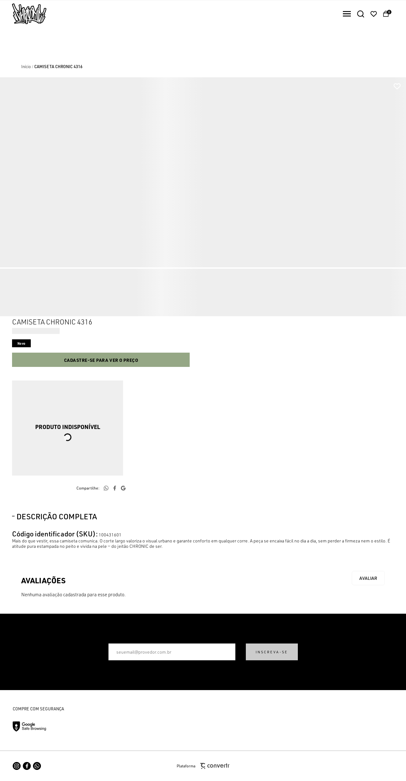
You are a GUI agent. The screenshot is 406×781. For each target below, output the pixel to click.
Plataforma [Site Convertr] (203, 766)
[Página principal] (23, 13)
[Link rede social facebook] (27, 766)
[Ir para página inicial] (26, 66)
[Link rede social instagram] (17, 766)
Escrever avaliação (368, 578)
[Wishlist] (373, 14)
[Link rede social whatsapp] (37, 766)
